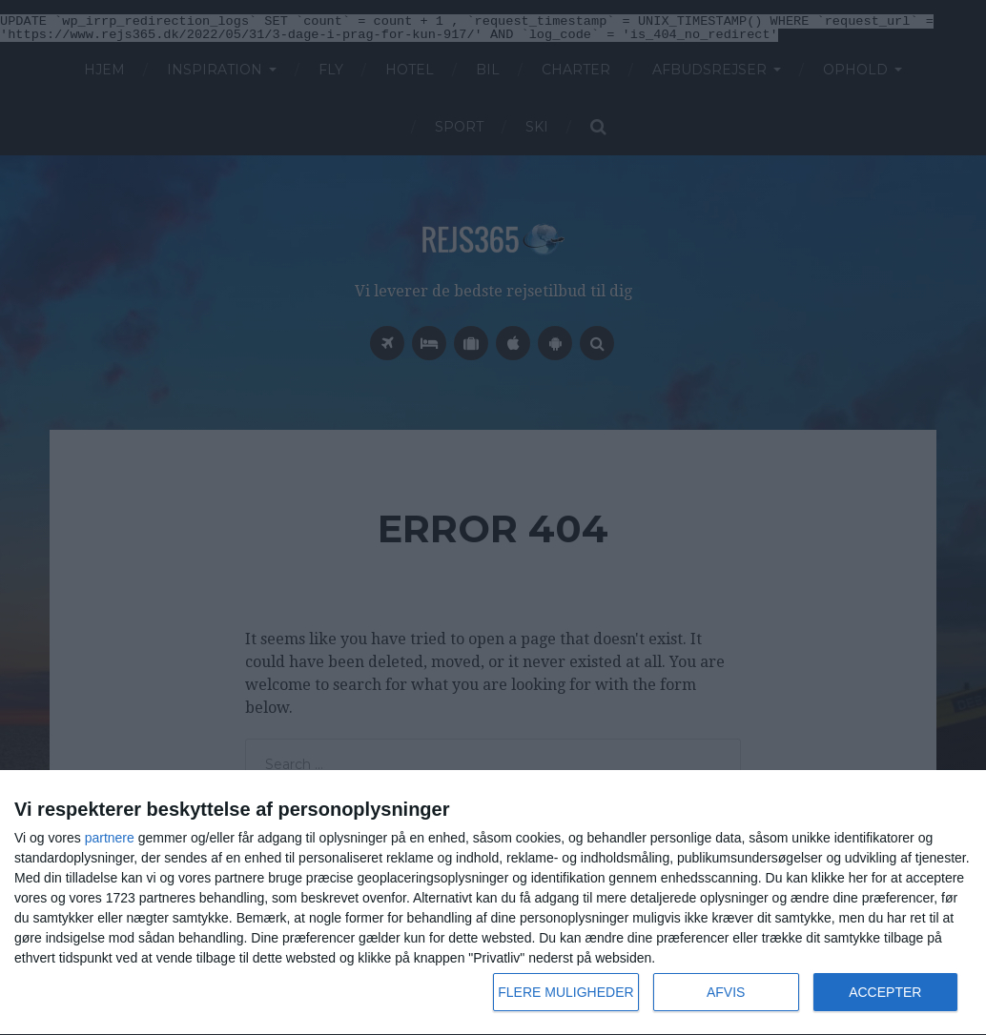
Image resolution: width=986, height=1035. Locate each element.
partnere (109, 837)
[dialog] (493, 903)
